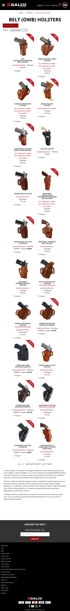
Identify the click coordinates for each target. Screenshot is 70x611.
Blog (2, 551)
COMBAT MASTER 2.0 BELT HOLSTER (47, 60)
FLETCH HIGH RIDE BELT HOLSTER (47, 283)
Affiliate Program (6, 561)
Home (21, 13)
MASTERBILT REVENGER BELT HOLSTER (47, 242)
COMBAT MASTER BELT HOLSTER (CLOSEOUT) (47, 324)
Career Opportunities (7, 582)
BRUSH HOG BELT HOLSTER (47, 105)
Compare (17, 71)
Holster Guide (5, 553)
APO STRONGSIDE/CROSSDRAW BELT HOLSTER (22, 60)
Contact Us (4, 580)
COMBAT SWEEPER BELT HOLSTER (22, 105)
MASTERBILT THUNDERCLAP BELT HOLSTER (22, 283)
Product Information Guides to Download (13, 569)
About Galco (4, 545)
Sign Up (35, 539)
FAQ (2, 548)
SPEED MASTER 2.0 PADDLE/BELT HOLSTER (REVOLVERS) (47, 447)
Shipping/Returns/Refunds (9, 577)
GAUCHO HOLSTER (47, 149)
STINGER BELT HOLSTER (47, 406)
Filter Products (11, 26)
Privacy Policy (5, 564)
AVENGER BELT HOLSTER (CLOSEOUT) (23, 242)
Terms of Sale (5, 567)
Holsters (29, 13)
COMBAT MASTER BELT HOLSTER (23, 325)
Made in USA (4, 556)
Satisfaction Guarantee (7, 574)
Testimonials (4, 590)
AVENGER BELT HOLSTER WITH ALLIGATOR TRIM (23, 149)
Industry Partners (6, 559)
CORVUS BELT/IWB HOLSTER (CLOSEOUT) (23, 366)
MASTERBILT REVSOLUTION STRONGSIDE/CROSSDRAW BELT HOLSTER (47, 196)
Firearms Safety (5, 572)
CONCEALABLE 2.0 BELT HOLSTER (47, 366)
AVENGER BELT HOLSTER (23, 194)
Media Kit (3, 585)
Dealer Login (4, 588)
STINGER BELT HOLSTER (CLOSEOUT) (22, 446)
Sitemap (3, 593)
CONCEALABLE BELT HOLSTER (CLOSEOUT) (23, 406)
